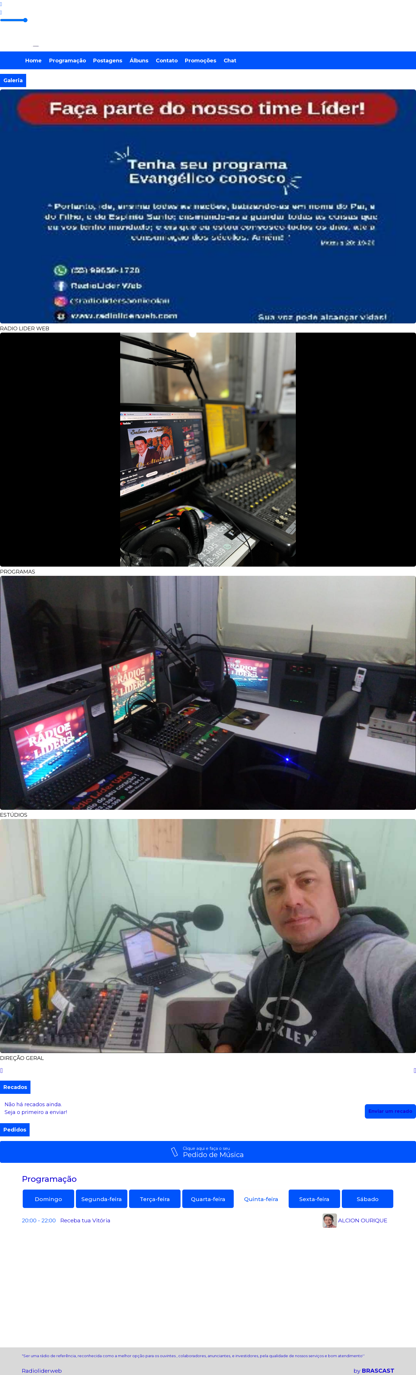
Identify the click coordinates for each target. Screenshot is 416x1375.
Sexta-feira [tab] (314, 1199)
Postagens (107, 60)
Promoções (200, 60)
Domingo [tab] (48, 1199)
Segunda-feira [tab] (101, 1199)
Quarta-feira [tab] (208, 1199)
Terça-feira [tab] (155, 1199)
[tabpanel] (208, 1220)
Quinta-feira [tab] (261, 1199)
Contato (167, 60)
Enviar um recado (390, 1111)
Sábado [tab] (368, 1199)
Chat (230, 60)
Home (33, 60)
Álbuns (139, 60)
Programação (67, 60)
